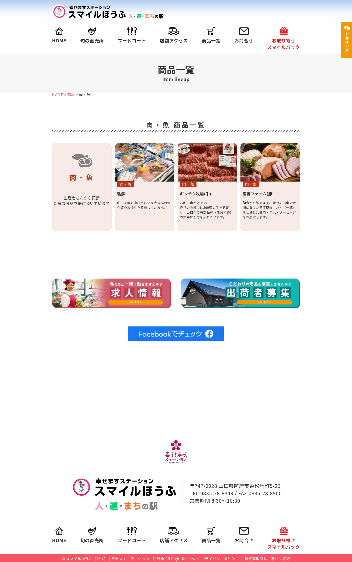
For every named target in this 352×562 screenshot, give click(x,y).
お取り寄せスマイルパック (283, 38)
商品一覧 (211, 35)
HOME (59, 35)
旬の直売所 (92, 35)
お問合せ (244, 35)
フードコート (132, 35)
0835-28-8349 (216, 491)
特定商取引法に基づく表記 (267, 557)
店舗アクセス (174, 35)
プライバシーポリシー (220, 557)
